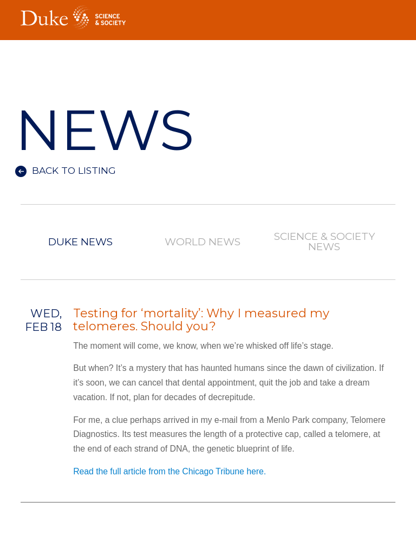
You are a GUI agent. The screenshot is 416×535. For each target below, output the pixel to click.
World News (202, 242)
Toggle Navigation (387, 14)
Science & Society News (324, 242)
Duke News (80, 242)
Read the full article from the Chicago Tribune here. (170, 471)
